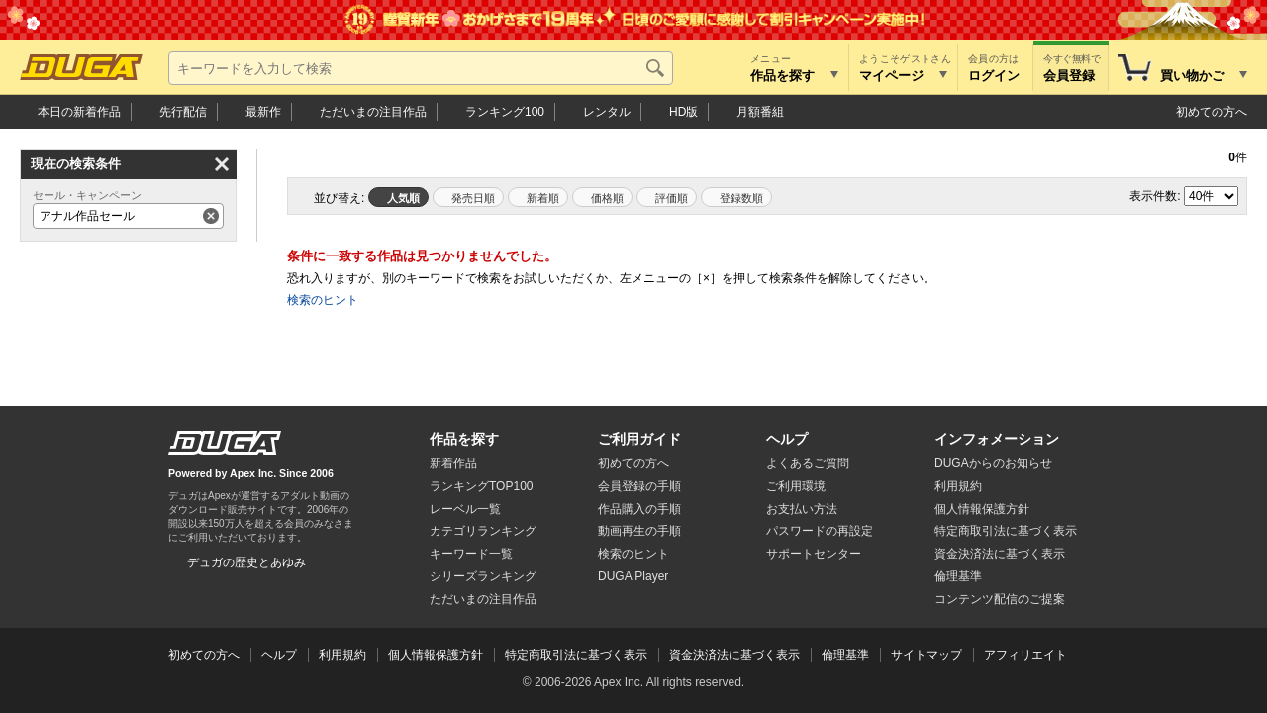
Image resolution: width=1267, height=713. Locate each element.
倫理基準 (958, 576)
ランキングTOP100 (481, 486)
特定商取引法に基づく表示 (576, 655)
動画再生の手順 (639, 531)
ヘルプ (787, 439)
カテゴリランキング (483, 531)
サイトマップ (926, 655)
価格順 (607, 198)
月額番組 (760, 112)
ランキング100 (504, 112)
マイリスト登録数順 (736, 197)
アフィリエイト (1025, 655)
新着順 (543, 198)
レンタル (607, 112)
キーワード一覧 (471, 553)
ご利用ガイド (639, 439)
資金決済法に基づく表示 (734, 655)
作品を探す (464, 439)
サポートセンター (813, 553)
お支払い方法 (801, 509)
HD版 (683, 112)
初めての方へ (1211, 112)
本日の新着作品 (79, 112)
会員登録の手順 (639, 486)
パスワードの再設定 (819, 531)
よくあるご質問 (807, 463)
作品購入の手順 (639, 509)
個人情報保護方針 (981, 509)
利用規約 (958, 486)
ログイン (994, 75)
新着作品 (453, 463)
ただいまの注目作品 (483, 599)
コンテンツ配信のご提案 (999, 599)
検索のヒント (322, 300)
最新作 (263, 112)
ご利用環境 (796, 486)
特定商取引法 (1005, 531)
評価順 (671, 198)
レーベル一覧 (465, 509)
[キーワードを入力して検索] (420, 68)
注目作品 (373, 112)
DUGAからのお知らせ (993, 463)
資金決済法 (999, 553)
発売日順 (473, 198)
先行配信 (183, 112)
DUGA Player (633, 576)
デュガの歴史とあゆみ (246, 562)
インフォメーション (996, 439)
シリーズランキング (483, 576)
